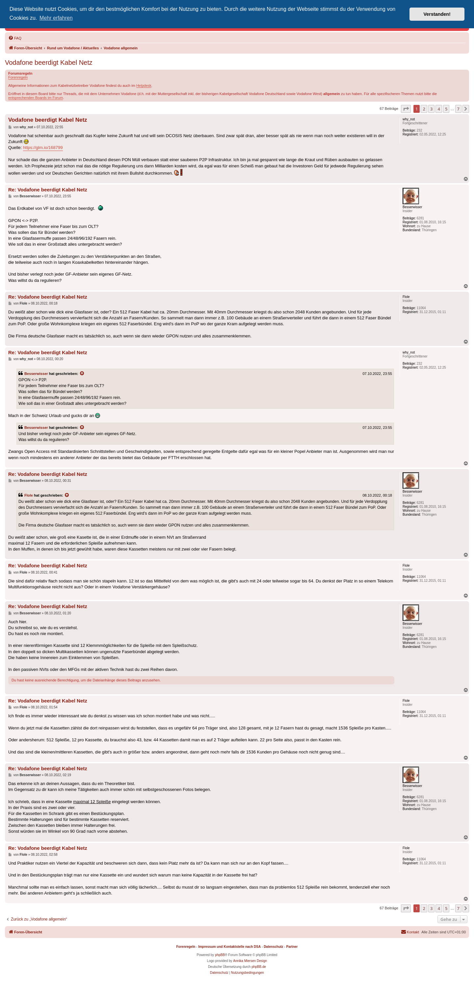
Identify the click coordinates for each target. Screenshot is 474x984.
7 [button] (458, 109)
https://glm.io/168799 (43, 147)
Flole (28, 495)
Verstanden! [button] (437, 14)
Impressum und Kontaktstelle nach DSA (229, 946)
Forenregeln (18, 77)
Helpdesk (143, 85)
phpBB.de (258, 967)
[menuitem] (14, 38)
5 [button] (446, 109)
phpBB (220, 955)
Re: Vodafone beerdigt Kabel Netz (47, 189)
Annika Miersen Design (250, 961)
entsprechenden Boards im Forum (35, 98)
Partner (292, 946)
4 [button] (438, 109)
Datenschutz (273, 946)
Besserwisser (36, 374)
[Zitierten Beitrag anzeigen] (82, 374)
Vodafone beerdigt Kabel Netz (48, 62)
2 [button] (424, 109)
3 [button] (431, 109)
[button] (406, 109)
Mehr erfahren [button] (56, 18)
